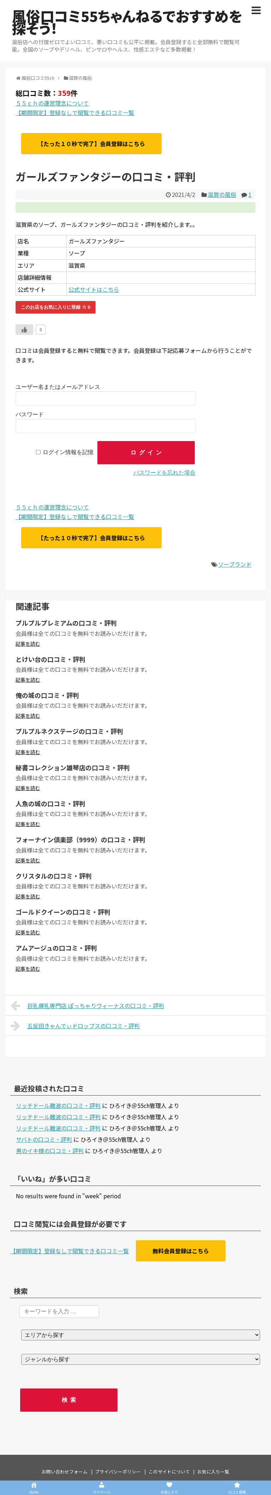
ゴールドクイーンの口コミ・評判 (63, 911)
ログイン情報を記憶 (68, 453)
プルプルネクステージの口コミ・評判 (69, 731)
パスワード (30, 414)
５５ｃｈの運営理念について (52, 103)
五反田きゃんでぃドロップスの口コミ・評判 (75, 1025)
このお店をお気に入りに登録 (55, 307)
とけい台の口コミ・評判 (50, 659)
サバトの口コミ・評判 (44, 1139)
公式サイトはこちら (93, 289)
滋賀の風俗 (222, 194)
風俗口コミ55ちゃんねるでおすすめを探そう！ (127, 22)
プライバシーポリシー (118, 1471)
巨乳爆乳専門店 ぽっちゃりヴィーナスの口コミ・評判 (87, 1005)
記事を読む (28, 643)
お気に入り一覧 (213, 1471)
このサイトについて (169, 1471)
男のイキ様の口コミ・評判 (50, 1150)
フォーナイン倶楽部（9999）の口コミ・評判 (80, 839)
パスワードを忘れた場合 (164, 473)
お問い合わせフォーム (65, 1471)
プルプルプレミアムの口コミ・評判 (66, 622)
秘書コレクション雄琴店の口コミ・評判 (73, 767)
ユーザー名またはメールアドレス (58, 387)
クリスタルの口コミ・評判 (54, 875)
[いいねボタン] (24, 329)
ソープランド (235, 564)
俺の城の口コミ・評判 (47, 695)
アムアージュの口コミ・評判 (56, 947)
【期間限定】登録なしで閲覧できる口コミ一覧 (75, 112)
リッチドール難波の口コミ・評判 (58, 1105)
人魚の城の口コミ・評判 (50, 803)
